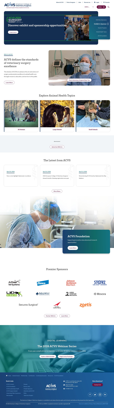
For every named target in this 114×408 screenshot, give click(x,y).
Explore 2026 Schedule (47, 361)
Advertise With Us (57, 156)
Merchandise (9, 395)
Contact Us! (97, 384)
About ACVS (59, 2)
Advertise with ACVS (29, 391)
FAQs (25, 393)
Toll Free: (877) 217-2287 (71, 386)
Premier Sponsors (28, 388)
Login (96, 2)
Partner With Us (50, 325)
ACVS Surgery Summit (11, 391)
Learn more (13, 32)
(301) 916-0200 (69, 384)
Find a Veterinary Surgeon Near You (79, 80)
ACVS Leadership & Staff (12, 388)
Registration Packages (66, 361)
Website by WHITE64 (102, 403)
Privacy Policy (92, 403)
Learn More (72, 252)
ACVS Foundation (10, 386)
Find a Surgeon (71, 2)
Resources (87, 2)
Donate (106, 2)
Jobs (79, 2)
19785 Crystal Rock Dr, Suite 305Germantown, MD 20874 (73, 381)
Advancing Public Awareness (13, 393)
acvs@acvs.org (69, 388)
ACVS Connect (10, 384)
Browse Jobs (27, 386)
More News (57, 191)
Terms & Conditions (84, 403)
